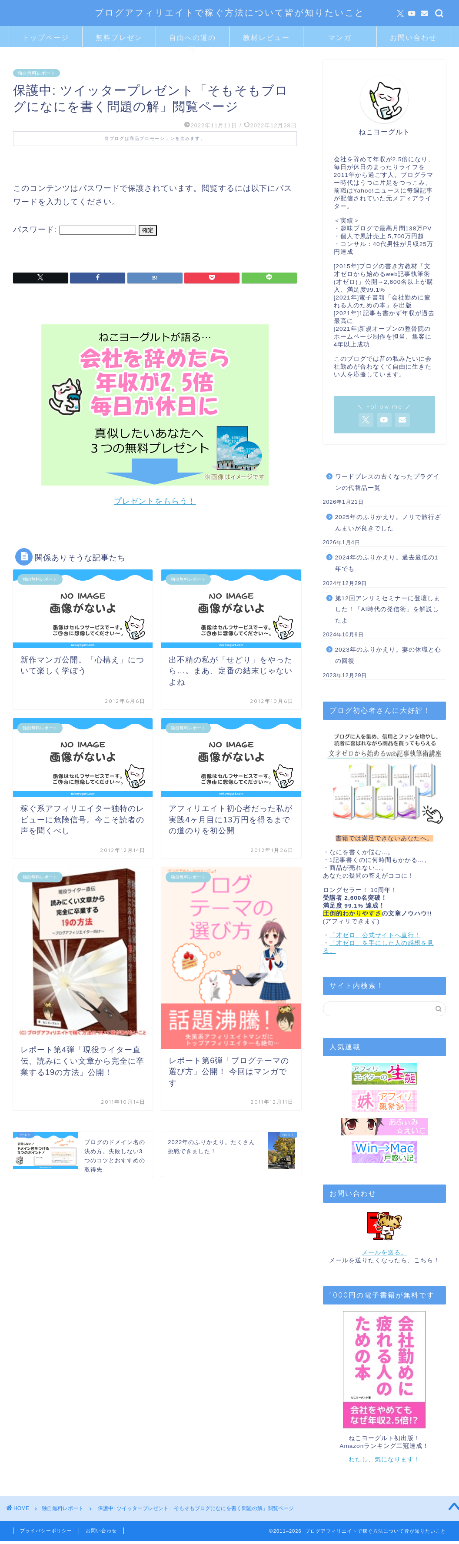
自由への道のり (192, 40)
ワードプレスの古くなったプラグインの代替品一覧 (387, 482)
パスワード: (74, 229)
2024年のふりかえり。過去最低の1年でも (387, 563)
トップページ (45, 37)
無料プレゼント (119, 40)
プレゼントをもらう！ (155, 501)
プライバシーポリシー (46, 1530)
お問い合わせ (413, 37)
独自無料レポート (36, 73)
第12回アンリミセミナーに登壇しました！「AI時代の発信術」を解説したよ (387, 609)
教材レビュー (266, 37)
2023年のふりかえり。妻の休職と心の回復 (388, 655)
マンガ (340, 37)
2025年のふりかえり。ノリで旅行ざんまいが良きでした (388, 523)
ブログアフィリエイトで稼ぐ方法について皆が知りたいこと (230, 12)
